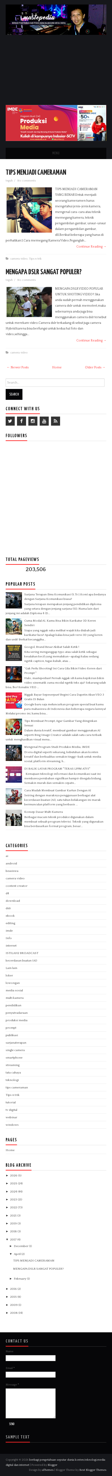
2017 (13, 1239)
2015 (13, 1296)
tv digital (11, 1109)
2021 (13, 1215)
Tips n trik (35, 258)
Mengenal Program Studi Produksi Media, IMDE (57, 747)
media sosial (14, 990)
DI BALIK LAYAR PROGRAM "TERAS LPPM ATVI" (57, 768)
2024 (14, 1191)
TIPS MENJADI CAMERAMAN (36, 172)
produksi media (16, 1020)
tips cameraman (17, 1087)
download (13, 900)
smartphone (14, 1057)
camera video (19, 258)
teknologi (12, 1080)
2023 (14, 1199)
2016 (13, 1288)
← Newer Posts (18, 367)
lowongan (13, 983)
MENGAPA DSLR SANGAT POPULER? (44, 272)
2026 (14, 1175)
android (11, 863)
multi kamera (15, 997)
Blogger (52, 1464)
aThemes (48, 1469)
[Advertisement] (56, 68)
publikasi (12, 1035)
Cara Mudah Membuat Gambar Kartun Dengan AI (57, 790)
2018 (13, 1231)
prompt (11, 1027)
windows (12, 1124)
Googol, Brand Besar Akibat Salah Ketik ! (51, 647)
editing (10, 923)
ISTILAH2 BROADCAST (22, 953)
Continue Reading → (91, 246)
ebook (10, 915)
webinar (11, 1117)
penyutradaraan (17, 1012)
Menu (56, 153)
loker (9, 975)
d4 (7, 893)
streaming (12, 1065)
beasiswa (12, 871)
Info (9, 938)
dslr (8, 908)
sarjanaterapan (16, 1042)
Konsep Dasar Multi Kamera (43, 811)
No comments (27, 180)
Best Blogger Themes (92, 1469)
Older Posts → (95, 367)
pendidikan (13, 1005)
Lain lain (11, 968)
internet (11, 945)
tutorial (11, 1102)
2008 (14, 1312)
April (17, 1254)
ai (7, 856)
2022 (14, 1207)
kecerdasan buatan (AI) (21, 960)
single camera (15, 1050)
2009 (14, 1305)
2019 (13, 1223)
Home (57, 367)
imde (9, 930)
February (20, 1278)
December (21, 1246)
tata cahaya (13, 1072)
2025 (14, 1183)
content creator (16, 885)
